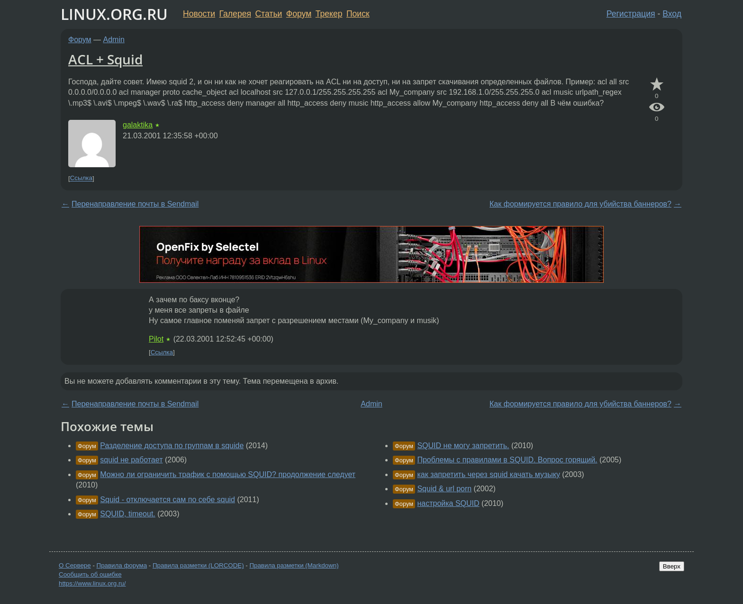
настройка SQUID (448, 503)
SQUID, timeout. (127, 514)
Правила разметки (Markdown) (293, 565)
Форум (298, 13)
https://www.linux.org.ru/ (92, 583)
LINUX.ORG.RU (114, 14)
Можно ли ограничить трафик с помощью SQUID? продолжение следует (227, 474)
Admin (114, 40)
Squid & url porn (444, 489)
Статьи (268, 13)
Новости (199, 13)
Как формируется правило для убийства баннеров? (580, 204)
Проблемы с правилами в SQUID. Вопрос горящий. (507, 460)
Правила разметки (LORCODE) (198, 565)
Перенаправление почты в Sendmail (135, 204)
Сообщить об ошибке (90, 574)
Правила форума (122, 565)
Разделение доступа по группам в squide (172, 446)
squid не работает (131, 460)
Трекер (329, 13)
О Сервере (75, 565)
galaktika (138, 125)
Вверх (671, 566)
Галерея (235, 13)
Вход (671, 13)
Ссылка (81, 178)
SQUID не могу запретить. (463, 446)
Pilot (156, 339)
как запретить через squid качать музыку (488, 474)
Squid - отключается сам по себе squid (167, 500)
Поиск (358, 13)
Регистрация (631, 13)
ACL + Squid (105, 59)
